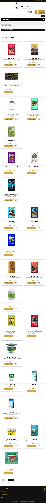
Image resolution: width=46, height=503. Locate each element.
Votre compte (30, 11)
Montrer (15, 33)
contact (18, 0)
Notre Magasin (31, 0)
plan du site (24, 0)
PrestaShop (22, 501)
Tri (1, 33)
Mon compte (5, 494)
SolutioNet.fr (31, 501)
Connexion (30, 12)
